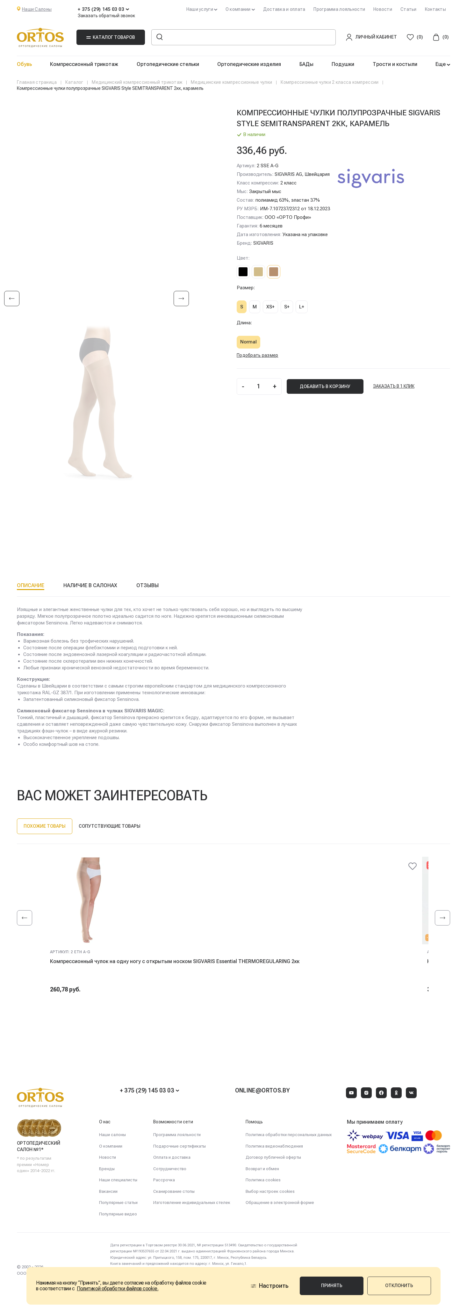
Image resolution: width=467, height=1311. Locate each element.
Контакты (435, 9)
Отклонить (399, 1285)
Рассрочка (164, 1180)
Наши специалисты (118, 1180)
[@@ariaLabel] (412, 866)
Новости (382, 9)
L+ (301, 307)
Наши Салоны (37, 9)
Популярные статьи (118, 1202)
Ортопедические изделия (249, 64)
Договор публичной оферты (273, 1157)
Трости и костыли (395, 64)
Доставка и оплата (284, 9)
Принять (331, 1285)
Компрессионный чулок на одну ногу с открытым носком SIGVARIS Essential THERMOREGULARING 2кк (174, 961)
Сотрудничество (169, 1168)
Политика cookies (263, 1180)
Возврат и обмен (262, 1168)
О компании (110, 1146)
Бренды (107, 1168)
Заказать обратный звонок (106, 15)
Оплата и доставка (171, 1157)
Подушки (343, 64)
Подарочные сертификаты (179, 1146)
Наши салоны (112, 1134)
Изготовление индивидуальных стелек (191, 1202)
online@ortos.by (262, 1090)
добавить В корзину (325, 386)
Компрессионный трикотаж (84, 64)
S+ (287, 307)
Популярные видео (118, 1214)
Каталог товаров (110, 37)
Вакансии (108, 1191)
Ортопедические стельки (168, 64)
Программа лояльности (339, 9)
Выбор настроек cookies (270, 1191)
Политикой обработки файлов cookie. (117, 1289)
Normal (248, 342)
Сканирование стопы (174, 1191)
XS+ (270, 307)
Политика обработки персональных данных (289, 1134)
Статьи (408, 9)
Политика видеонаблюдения (274, 1146)
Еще (441, 64)
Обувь (24, 64)
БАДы (306, 64)
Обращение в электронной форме (280, 1202)
